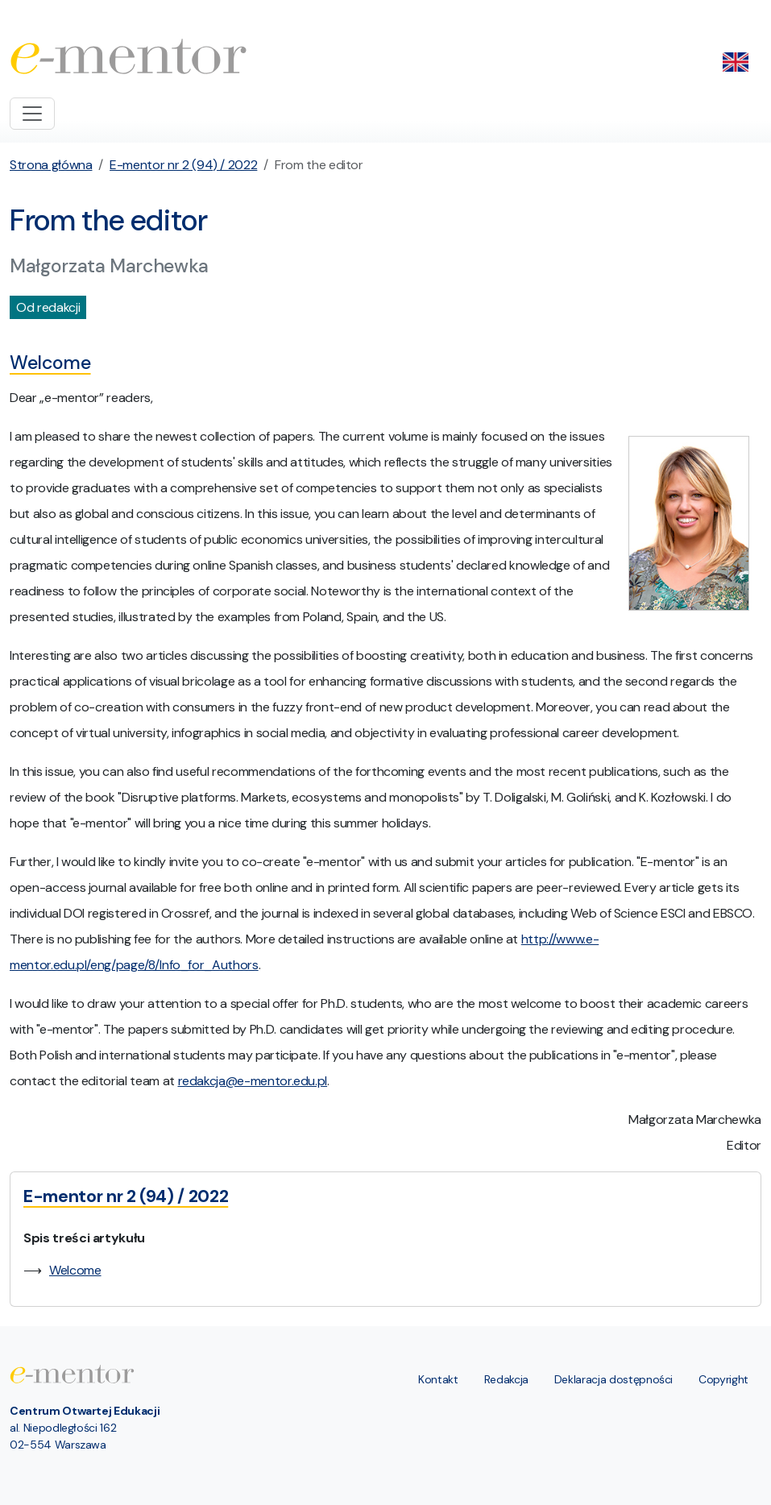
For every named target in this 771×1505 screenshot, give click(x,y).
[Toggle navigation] (32, 113)
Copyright (723, 1379)
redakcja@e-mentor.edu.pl (253, 1080)
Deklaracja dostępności (613, 1379)
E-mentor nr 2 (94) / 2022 (183, 164)
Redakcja (506, 1379)
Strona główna (51, 164)
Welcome (75, 1270)
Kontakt (438, 1379)
